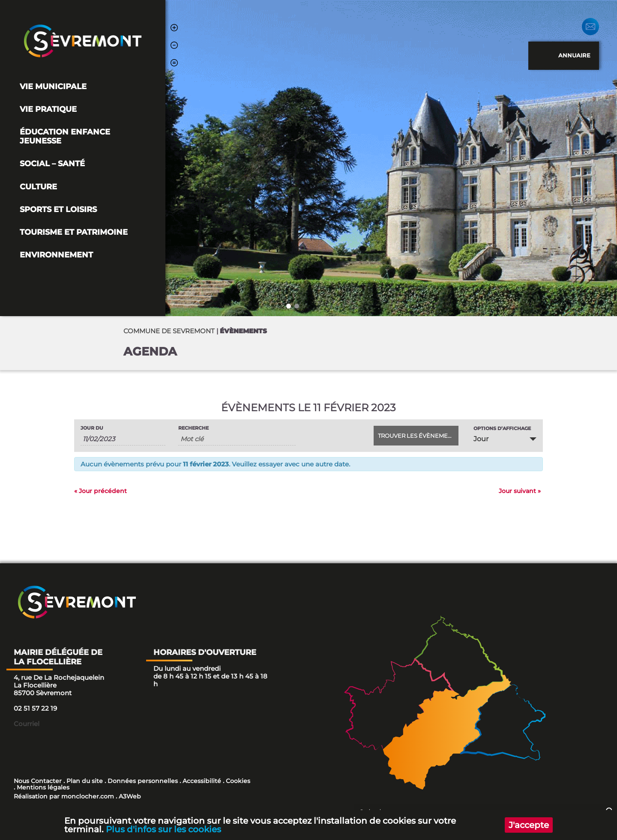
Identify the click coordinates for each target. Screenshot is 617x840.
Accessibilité (202, 780)
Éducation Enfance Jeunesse (65, 136)
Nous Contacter (38, 780)
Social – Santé (52, 163)
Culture (38, 186)
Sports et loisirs (58, 209)
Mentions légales (43, 787)
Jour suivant (520, 491)
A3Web (130, 796)
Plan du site (84, 780)
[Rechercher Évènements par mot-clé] (237, 439)
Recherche (193, 428)
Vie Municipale (53, 86)
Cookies (238, 780)
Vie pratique (48, 109)
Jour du (92, 428)
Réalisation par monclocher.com (64, 796)
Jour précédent (100, 491)
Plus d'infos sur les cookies (163, 829)
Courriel (26, 724)
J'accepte (529, 825)
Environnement (56, 254)
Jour (480, 439)
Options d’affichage (502, 428)
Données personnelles (143, 780)
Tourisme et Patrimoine (74, 231)
